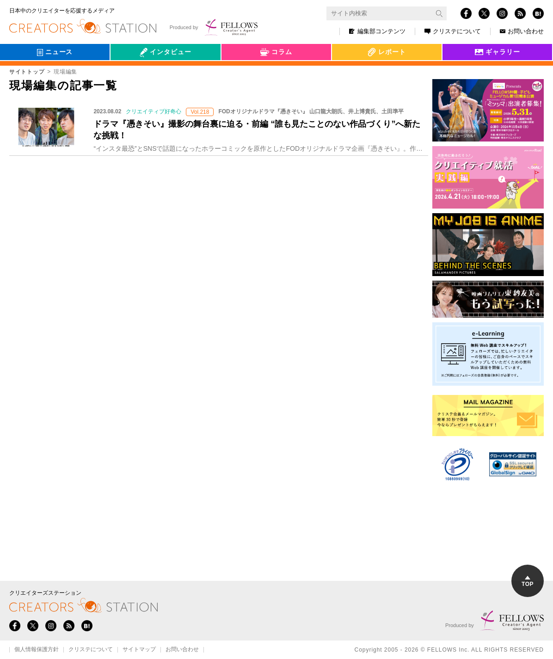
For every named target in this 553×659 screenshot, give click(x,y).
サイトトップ (26, 71)
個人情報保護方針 (36, 650)
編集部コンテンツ (377, 31)
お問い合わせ (522, 31)
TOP (528, 581)
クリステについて (452, 31)
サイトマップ (139, 650)
